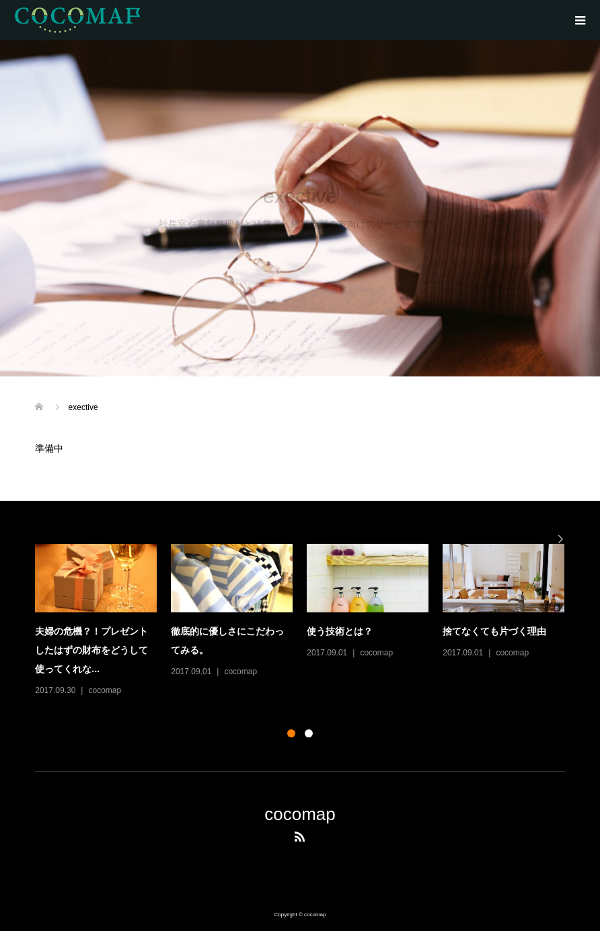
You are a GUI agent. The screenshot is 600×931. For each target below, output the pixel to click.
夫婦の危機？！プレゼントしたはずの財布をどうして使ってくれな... (91, 650)
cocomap (104, 690)
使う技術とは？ (340, 631)
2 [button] (309, 733)
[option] (306, 621)
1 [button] (291, 733)
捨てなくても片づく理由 (494, 631)
